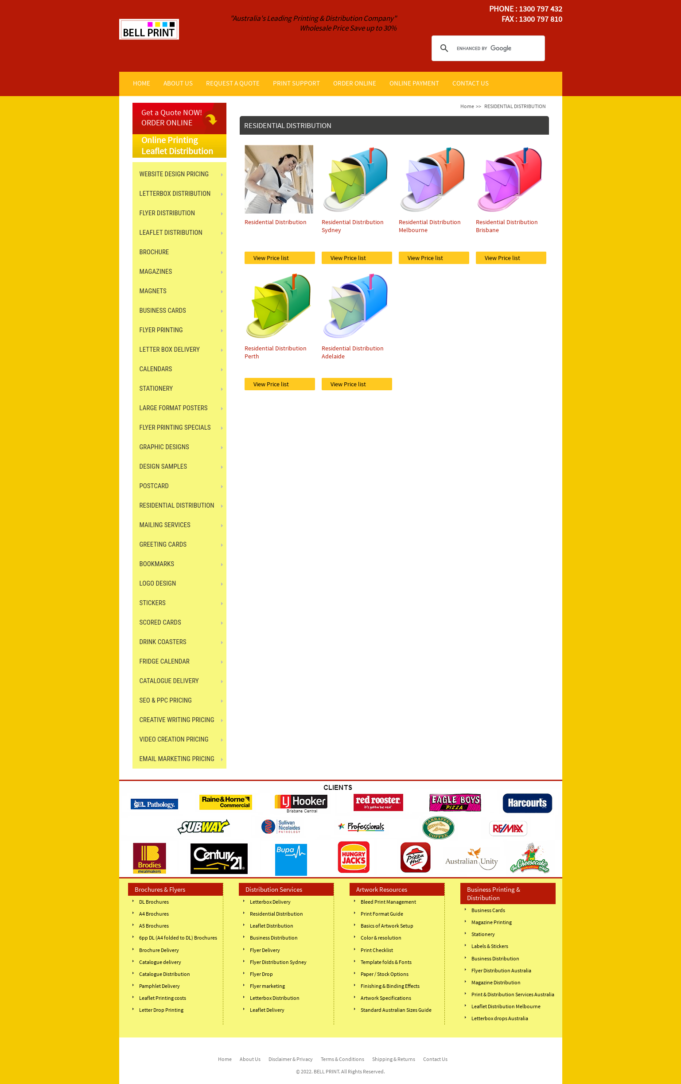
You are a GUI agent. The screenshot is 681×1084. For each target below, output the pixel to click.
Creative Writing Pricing (177, 720)
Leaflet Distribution (271, 925)
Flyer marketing (267, 986)
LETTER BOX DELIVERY (170, 350)
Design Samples (163, 466)
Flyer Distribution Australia (501, 970)
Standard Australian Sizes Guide (396, 1009)
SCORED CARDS (160, 622)
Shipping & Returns (393, 1059)
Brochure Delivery (159, 950)
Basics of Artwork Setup (387, 925)
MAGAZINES (156, 272)
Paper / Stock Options (385, 974)
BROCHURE (154, 252)
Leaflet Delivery (267, 1009)
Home (467, 106)
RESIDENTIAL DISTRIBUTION (177, 505)
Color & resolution (381, 937)
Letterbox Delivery (270, 901)
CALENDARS (156, 369)
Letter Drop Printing (161, 1009)
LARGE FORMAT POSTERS (174, 408)
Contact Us (435, 1059)
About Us (250, 1059)
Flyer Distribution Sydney (278, 962)
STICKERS (153, 603)
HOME (141, 83)
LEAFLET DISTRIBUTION (171, 233)
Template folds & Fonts (386, 962)
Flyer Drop (261, 974)
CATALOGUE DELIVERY (169, 681)
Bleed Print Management (388, 901)
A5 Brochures (154, 925)
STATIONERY (156, 388)
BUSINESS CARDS (163, 311)
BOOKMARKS (157, 564)
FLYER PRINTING (161, 330)
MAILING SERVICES (165, 525)
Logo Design (158, 583)
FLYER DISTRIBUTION (167, 213)
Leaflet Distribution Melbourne (506, 1006)
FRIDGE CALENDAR (165, 661)
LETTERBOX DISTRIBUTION (175, 194)
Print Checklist (377, 950)
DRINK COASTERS (163, 642)
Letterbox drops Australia (499, 1018)
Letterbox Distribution (275, 998)
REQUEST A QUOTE (233, 83)
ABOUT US (178, 83)
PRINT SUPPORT (296, 83)
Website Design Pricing (174, 174)
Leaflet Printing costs (162, 998)
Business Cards (488, 910)
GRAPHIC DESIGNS (164, 447)
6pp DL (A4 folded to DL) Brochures (178, 937)
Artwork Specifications (386, 998)
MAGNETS (153, 291)
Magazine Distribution (496, 982)
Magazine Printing (491, 922)
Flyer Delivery (265, 950)
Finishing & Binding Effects (390, 986)
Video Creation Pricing (174, 739)
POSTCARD (154, 486)
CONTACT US (470, 83)
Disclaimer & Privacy (291, 1059)
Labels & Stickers (489, 946)
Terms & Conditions (342, 1059)
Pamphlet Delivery (159, 986)
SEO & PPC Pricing (166, 700)
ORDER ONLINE (354, 83)
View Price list (271, 258)
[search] (487, 48)
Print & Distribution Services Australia (512, 994)
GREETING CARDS (163, 544)
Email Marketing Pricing (177, 759)
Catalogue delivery (160, 962)
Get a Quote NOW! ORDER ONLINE (171, 117)
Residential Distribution (276, 913)
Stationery (483, 934)
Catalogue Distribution (164, 974)
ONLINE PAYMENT (414, 83)
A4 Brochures (154, 913)
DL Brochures (154, 901)
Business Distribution (274, 937)
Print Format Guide (382, 913)
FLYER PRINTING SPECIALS (175, 427)
